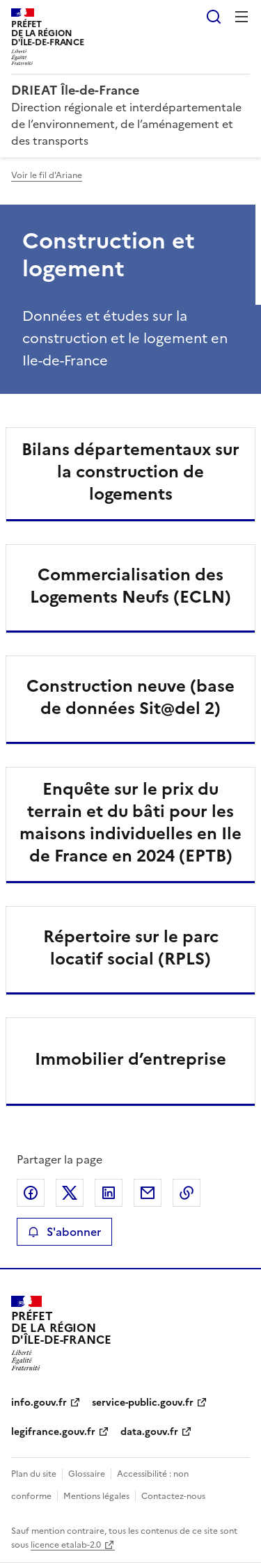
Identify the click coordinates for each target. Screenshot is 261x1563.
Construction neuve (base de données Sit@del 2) (130, 697)
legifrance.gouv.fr (53, 1432)
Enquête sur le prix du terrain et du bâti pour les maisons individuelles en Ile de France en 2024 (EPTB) (130, 822)
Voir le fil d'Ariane (46, 175)
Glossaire (86, 1474)
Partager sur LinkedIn (108, 1193)
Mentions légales (96, 1496)
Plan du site (33, 1474)
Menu (241, 17)
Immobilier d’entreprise (130, 1059)
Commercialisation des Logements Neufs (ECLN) (130, 586)
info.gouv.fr (39, 1402)
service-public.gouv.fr (142, 1402)
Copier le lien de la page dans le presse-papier (186, 1193)
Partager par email (147, 1193)
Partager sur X (70, 1193)
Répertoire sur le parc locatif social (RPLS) (131, 948)
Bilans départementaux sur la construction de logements (130, 471)
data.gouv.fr (149, 1432)
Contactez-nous (173, 1496)
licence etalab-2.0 (66, 1545)
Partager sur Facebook (31, 1193)
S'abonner (64, 1231)
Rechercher (214, 17)
